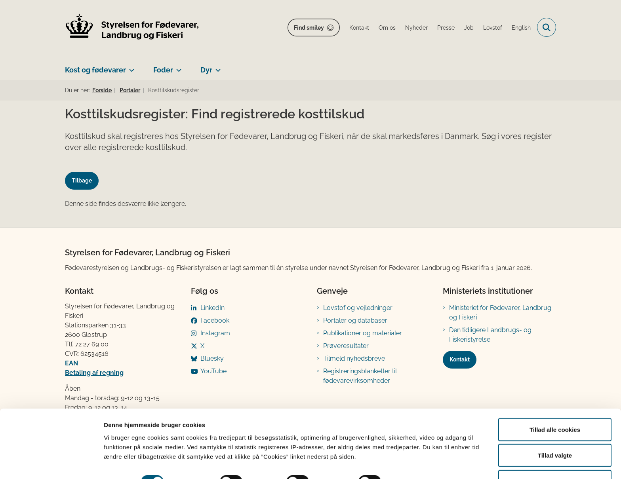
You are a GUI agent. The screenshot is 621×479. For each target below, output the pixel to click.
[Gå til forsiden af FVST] (132, 27)
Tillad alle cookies (555, 406)
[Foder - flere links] (177, 67)
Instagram (215, 333)
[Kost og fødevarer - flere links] (130, 67)
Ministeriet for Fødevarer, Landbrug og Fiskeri (500, 312)
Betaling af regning (94, 372)
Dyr (206, 70)
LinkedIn (212, 308)
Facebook (214, 320)
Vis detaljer (412, 458)
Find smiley (309, 28)
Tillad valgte (555, 432)
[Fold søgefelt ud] (546, 27)
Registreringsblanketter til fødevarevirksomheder (360, 375)
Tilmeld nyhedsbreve (354, 358)
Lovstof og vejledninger (357, 308)
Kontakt (460, 359)
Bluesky (212, 358)
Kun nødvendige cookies (555, 457)
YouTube (213, 371)
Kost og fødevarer (95, 70)
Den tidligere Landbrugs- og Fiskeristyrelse (490, 334)
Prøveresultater (346, 346)
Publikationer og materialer (362, 333)
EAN (71, 363)
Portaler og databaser (355, 320)
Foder (163, 70)
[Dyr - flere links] (216, 67)
